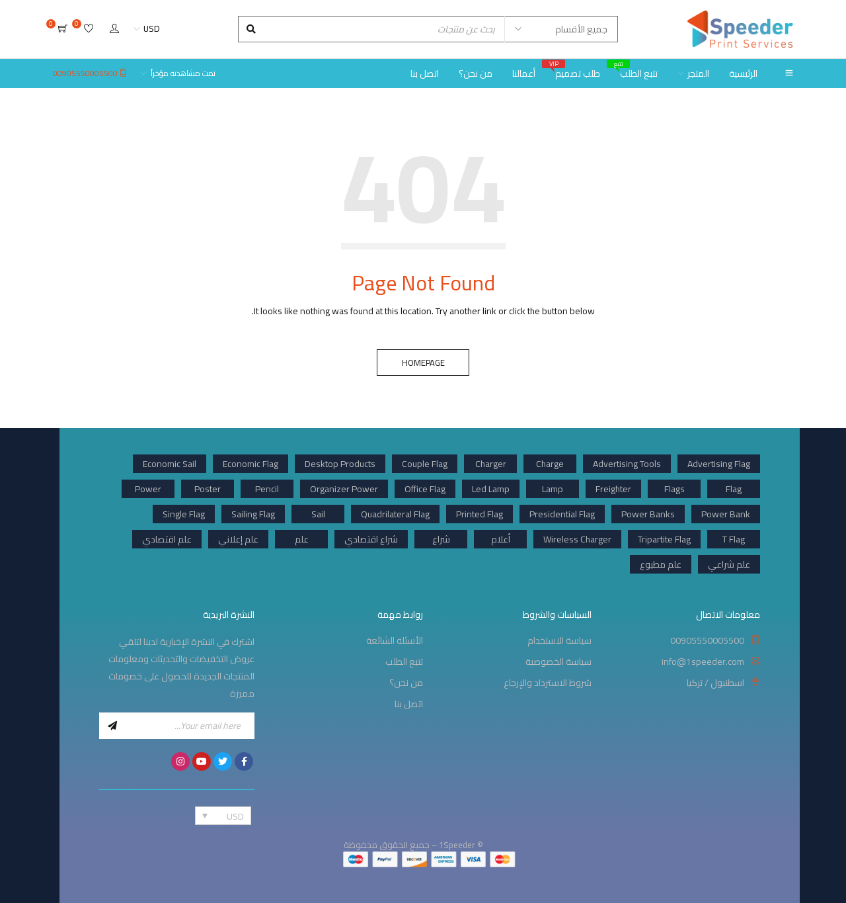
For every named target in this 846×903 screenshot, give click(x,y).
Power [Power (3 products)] (148, 488)
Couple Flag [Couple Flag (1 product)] (424, 463)
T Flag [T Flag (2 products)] (733, 539)
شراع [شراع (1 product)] (441, 539)
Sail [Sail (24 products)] (318, 514)
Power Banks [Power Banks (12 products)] (648, 514)
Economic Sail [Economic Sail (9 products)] (169, 463)
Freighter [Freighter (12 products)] (613, 488)
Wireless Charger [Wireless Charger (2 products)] (577, 539)
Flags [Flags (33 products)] (674, 488)
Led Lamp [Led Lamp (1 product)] (491, 488)
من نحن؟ (406, 682)
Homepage (423, 362)
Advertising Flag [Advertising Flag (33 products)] (718, 463)
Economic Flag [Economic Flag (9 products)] (250, 463)
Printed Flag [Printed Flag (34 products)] (479, 514)
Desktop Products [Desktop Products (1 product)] (340, 463)
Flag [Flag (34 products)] (734, 488)
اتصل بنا (409, 703)
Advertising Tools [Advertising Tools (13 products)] (627, 463)
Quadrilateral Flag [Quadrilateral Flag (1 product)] (395, 514)
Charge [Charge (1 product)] (550, 463)
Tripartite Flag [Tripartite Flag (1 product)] (664, 539)
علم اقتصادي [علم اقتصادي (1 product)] (167, 539)
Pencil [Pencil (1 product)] (267, 488)
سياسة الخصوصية (558, 661)
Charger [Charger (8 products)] (490, 463)
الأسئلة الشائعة (394, 640)
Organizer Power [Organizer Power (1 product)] (344, 488)
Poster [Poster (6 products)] (207, 488)
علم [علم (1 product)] (302, 539)
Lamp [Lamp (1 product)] (552, 488)
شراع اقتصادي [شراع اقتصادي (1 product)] (371, 539)
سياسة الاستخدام (559, 640)
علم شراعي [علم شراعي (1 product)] (729, 564)
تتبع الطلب (404, 661)
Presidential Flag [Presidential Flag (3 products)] (562, 514)
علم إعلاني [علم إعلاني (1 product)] (238, 539)
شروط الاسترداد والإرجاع (548, 682)
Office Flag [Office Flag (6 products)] (424, 488)
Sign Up (112, 725)
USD (151, 28)
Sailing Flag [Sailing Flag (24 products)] (253, 514)
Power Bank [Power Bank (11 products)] (725, 514)
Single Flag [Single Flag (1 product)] (184, 514)
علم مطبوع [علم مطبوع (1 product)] (660, 564)
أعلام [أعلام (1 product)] (500, 539)
